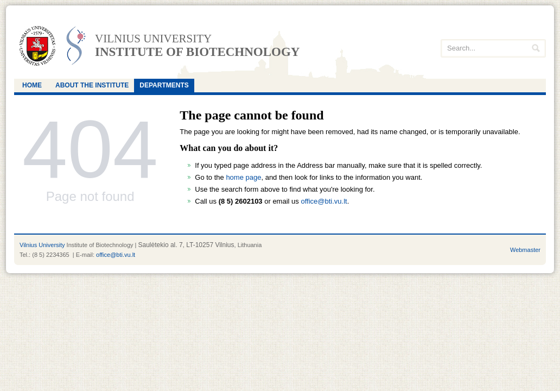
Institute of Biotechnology (197, 52)
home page (243, 177)
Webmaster (525, 250)
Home (32, 85)
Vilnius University (42, 245)
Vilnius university (153, 38)
